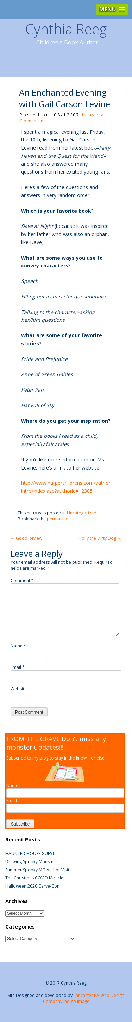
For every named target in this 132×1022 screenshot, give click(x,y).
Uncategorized (81, 513)
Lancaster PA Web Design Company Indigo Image (84, 998)
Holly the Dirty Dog (99, 538)
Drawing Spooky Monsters (31, 862)
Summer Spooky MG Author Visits (38, 870)
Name (18, 646)
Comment (22, 580)
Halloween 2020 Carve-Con (32, 886)
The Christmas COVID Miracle (34, 878)
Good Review (26, 538)
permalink (57, 519)
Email (18, 667)
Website (19, 689)
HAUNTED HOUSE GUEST (30, 854)
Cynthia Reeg (66, 28)
